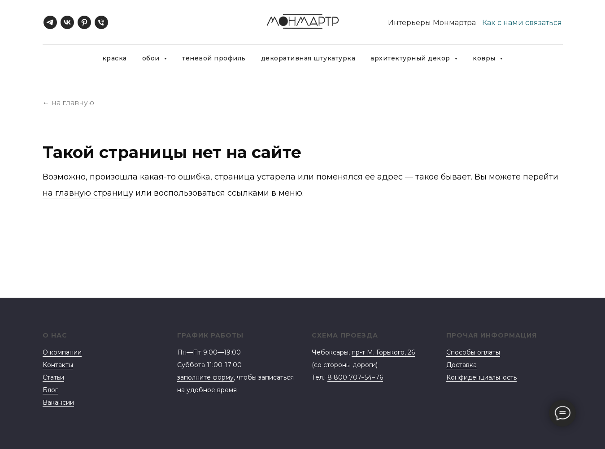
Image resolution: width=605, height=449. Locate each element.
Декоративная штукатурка (308, 58)
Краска (114, 58)
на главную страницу (88, 193)
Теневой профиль (214, 58)
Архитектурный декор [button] (411, 58)
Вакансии (58, 402)
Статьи (53, 377)
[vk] (67, 22)
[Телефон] (101, 22)
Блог (50, 390)
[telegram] (50, 22)
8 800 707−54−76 (355, 377)
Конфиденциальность (481, 377)
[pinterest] (84, 22)
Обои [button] (152, 58)
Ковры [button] (485, 58)
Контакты (58, 365)
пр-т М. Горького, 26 (383, 352)
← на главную (68, 102)
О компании (62, 352)
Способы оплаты (473, 352)
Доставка (461, 365)
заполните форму (205, 377)
